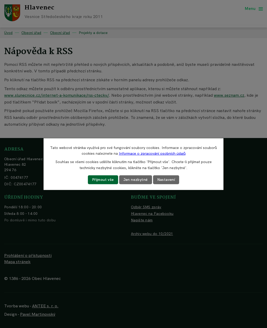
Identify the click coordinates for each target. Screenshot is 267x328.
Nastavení (166, 179)
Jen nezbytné (135, 179)
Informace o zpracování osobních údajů (152, 153)
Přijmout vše (103, 179)
